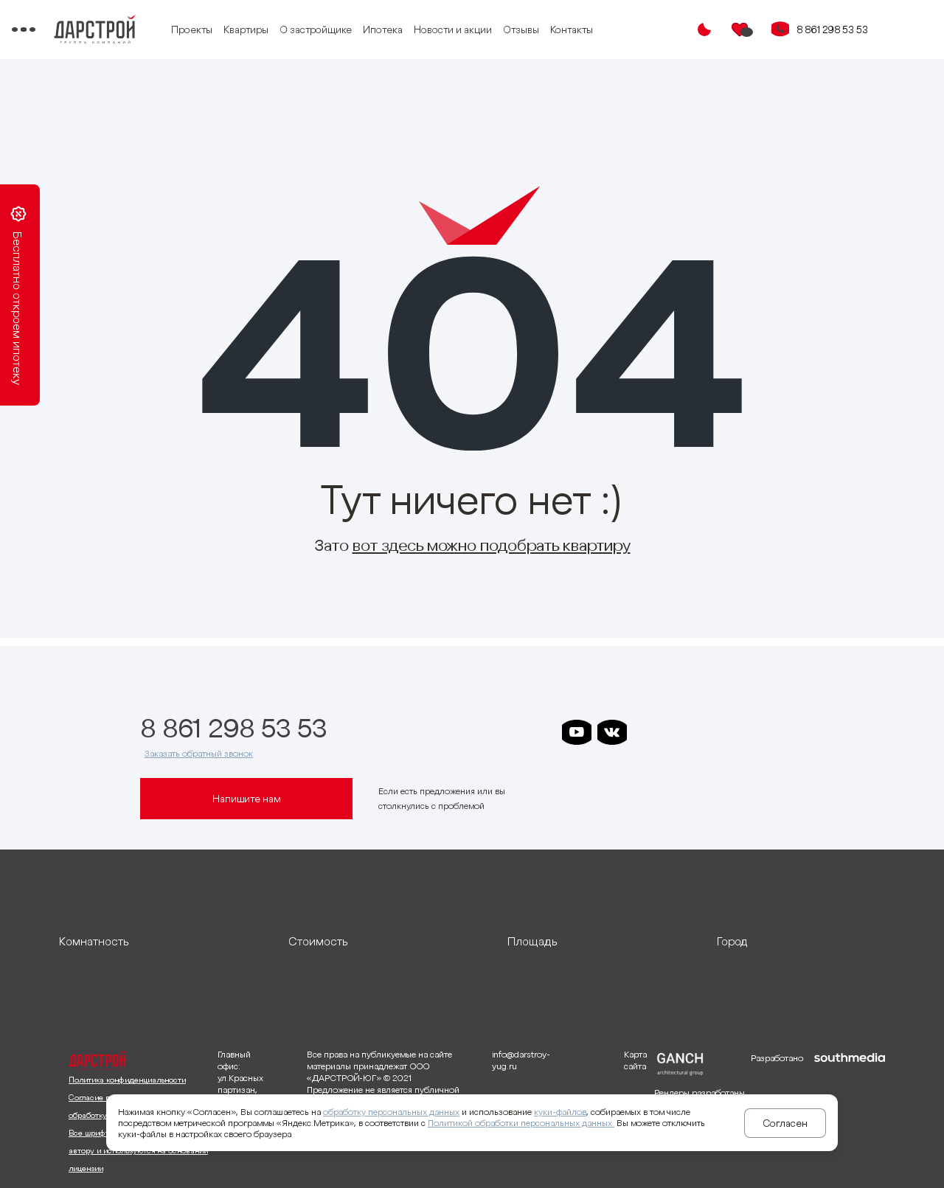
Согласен (785, 1123)
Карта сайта (635, 1060)
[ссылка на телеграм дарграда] (683, 732)
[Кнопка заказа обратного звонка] (780, 29)
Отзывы (582, 29)
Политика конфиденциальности (127, 1079)
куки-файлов (560, 1111)
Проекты (253, 29)
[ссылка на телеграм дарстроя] (647, 732)
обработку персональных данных (391, 1111)
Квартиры (307, 29)
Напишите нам (246, 798)
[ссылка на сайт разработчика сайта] (849, 1113)
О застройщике (377, 29)
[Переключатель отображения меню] (71, 29)
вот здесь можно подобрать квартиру (492, 545)
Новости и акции (514, 29)
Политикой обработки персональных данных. (521, 1122)
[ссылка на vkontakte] (612, 732)
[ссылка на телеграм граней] (753, 732)
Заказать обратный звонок (199, 753)
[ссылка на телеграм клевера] (718, 732)
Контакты (632, 29)
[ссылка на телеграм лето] (789, 732)
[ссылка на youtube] (576, 732)
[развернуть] (162, 941)
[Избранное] (740, 29)
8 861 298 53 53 (832, 29)
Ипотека (444, 29)
